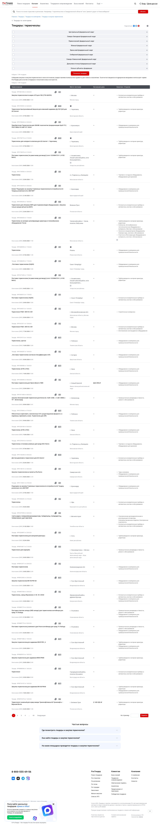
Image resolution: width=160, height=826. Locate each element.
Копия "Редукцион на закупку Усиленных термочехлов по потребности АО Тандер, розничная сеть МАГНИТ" (37, 190)
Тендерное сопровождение (61, 4)
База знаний (79, 4)
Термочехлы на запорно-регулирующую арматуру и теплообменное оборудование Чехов (35, 222)
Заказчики (95, 790)
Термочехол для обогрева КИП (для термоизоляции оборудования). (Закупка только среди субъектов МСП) (39, 206)
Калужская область (76, 601)
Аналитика (44, 4)
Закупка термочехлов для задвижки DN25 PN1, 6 (29, 642)
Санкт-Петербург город (77, 269)
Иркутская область (76, 359)
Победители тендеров (118, 794)
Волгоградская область (77, 677)
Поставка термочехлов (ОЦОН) (22, 298)
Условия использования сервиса (118, 815)
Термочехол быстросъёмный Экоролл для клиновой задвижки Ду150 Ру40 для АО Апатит (39, 110)
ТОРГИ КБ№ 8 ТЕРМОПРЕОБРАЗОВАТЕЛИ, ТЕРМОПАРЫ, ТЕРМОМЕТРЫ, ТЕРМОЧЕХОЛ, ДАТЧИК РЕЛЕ (36, 517)
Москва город (74, 100)
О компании (135, 775)
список (141, 817)
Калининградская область (78, 571)
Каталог (35, 4)
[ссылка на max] (28, 778)
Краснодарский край (76, 195)
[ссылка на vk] (13, 778)
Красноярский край (76, 132)
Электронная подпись (118, 783)
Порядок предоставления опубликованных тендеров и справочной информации (115, 810)
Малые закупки (96, 793)
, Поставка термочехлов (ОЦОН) (23, 264)
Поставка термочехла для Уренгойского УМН (27, 383)
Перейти (144, 715)
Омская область (75, 373)
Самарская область (76, 477)
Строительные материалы (126, 312)
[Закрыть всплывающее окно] (53, 804)
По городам (95, 787)
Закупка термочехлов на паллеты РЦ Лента (27, 472)
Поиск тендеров (23, 4)
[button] (135, 4)
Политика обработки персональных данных (98, 815)
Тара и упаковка (123, 472)
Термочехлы (16, 175)
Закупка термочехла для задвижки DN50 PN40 (28, 658)
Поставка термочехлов (20, 567)
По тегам (94, 784)
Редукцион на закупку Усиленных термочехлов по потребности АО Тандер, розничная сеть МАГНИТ (38, 487)
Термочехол (16, 672)
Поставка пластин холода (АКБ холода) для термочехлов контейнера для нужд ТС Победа (37, 611)
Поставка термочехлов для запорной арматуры (28, 536)
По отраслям (95, 778)
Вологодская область (76, 116)
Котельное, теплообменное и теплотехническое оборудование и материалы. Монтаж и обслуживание (130, 227)
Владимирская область (77, 585)
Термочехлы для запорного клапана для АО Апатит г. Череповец (34, 141)
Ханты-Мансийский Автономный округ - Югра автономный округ (78, 555)
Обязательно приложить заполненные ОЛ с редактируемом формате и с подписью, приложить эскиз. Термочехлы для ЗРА (37, 415)
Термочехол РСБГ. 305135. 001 (22, 312)
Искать (143, 12)
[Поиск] (14, 12)
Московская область (76, 179)
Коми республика (75, 540)
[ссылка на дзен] (18, 778)
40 (33, 715)
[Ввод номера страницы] (135, 715)
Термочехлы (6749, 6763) (20, 369)
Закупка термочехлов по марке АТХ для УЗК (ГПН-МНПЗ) (32, 95)
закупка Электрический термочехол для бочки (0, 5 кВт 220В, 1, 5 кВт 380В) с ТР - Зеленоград (38, 399)
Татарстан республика (77, 165)
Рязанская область (76, 255)
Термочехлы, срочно (19, 341)
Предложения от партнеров (117, 790)
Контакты (89, 4)
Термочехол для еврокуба (21, 550)
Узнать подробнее (15, 817)
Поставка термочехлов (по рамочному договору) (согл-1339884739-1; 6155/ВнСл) (38, 156)
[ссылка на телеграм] (23, 778)
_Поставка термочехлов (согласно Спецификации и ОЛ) (31, 355)
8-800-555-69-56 (21, 771)
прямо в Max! (23, 806)
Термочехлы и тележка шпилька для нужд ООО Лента (30, 444)
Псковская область (76, 211)
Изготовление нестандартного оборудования (132, 331)
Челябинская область (77, 526)
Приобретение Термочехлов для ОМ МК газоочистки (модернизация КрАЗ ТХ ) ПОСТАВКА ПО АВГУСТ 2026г (39, 126)
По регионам (95, 781)
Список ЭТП (95, 796)
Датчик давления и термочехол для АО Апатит (28, 458)
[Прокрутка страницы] (150, 811)
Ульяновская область (77, 617)
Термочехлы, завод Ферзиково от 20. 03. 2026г (28, 595)
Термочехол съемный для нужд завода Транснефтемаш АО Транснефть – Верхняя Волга (37, 703)
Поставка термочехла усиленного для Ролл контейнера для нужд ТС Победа (38, 626)
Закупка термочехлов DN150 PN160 (24, 581)
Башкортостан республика (78, 507)
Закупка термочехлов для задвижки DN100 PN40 (29, 686)
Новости (134, 781)
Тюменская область (76, 345)
